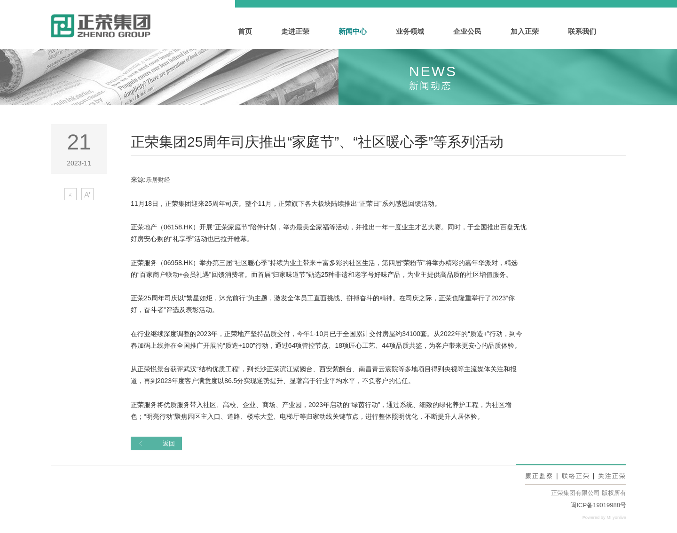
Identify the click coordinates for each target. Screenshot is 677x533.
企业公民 (467, 31)
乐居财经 (159, 179)
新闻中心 (352, 31)
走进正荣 (295, 31)
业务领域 (410, 31)
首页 (245, 31)
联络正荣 (573, 476)
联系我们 (582, 31)
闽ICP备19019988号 (598, 505)
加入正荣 (525, 31)
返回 (157, 443)
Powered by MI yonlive (602, 517)
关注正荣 (611, 476)
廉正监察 (535, 476)
